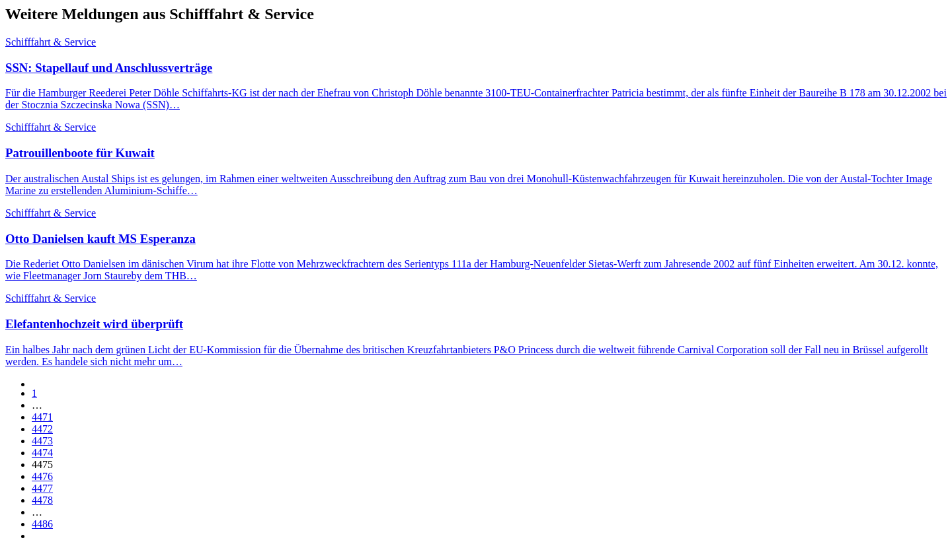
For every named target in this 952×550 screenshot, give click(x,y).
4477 (42, 488)
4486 (42, 524)
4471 (42, 417)
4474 (42, 452)
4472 (42, 428)
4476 (42, 476)
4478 (42, 500)
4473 (42, 440)
